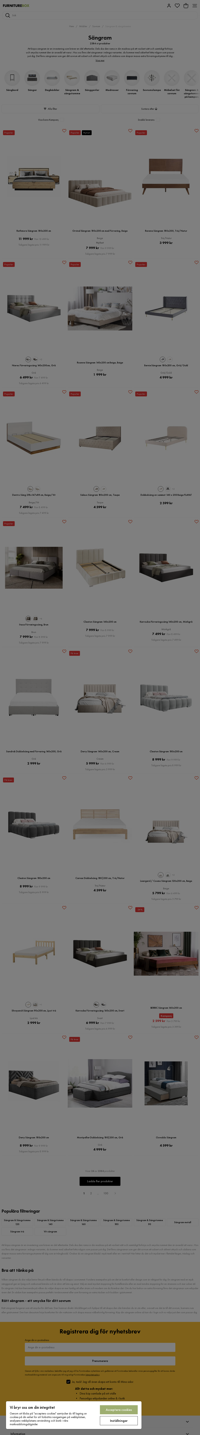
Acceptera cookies (119, 1409)
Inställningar (119, 1420)
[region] (73, 1415)
